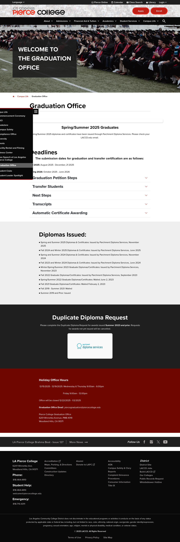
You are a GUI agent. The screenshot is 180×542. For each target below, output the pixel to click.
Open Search (164, 21)
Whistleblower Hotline (151, 482)
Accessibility (114, 461)
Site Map (107, 537)
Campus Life (22, 96)
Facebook (144, 442)
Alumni (79, 461)
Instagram (151, 442)
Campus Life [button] (149, 21)
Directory (49, 475)
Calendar (118, 2)
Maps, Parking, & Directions (58, 464)
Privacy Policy (92, 537)
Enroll (159, 11)
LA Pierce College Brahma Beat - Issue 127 (38, 442)
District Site (145, 464)
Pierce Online (101, 2)
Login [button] (161, 2)
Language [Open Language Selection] (17, 2)
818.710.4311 (19, 503)
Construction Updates (55, 471)
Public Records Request (152, 478)
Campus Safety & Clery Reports (119, 469)
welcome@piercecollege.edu (27, 493)
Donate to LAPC (85, 464)
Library (152, 2)
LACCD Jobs (146, 468)
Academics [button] (108, 21)
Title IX (111, 485)
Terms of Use (74, 537)
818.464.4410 (19, 479)
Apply (141, 11)
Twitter (158, 442)
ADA (110, 464)
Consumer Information (119, 482)
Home (14, 96)
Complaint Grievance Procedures (118, 476)
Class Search (136, 2)
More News (76, 442)
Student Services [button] (128, 21)
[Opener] (177, 442)
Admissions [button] (62, 21)
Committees (50, 468)
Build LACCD (147, 471)
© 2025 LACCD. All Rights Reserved (90, 531)
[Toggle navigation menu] (3, 111)
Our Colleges (146, 475)
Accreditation (52, 461)
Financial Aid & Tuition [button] (85, 21)
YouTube (165, 442)
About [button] (47, 21)
